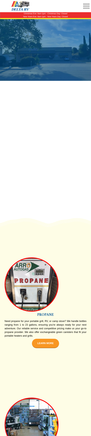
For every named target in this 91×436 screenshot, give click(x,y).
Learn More (45, 343)
